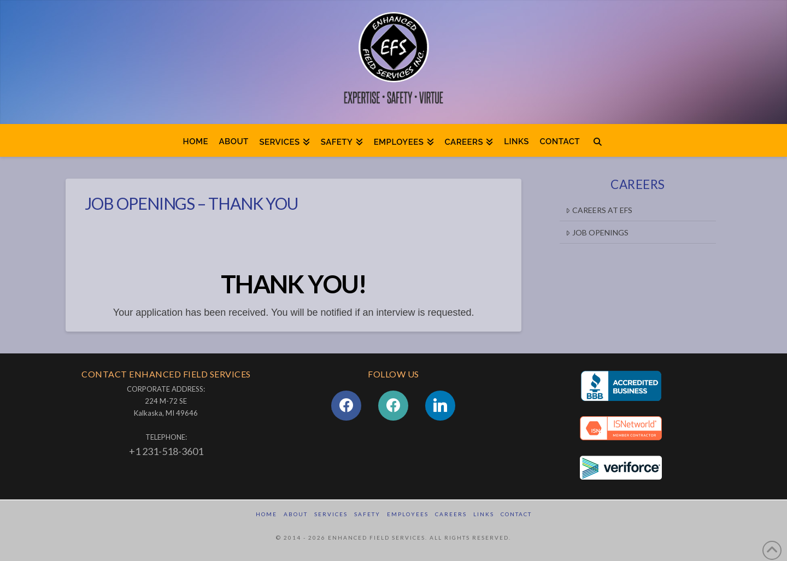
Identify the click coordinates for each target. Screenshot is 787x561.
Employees (407, 514)
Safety (367, 514)
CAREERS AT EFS (599, 210)
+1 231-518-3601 (166, 451)
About (296, 514)
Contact (516, 514)
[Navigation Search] (597, 140)
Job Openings (597, 232)
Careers (451, 514)
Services (331, 514)
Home (266, 514)
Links (483, 514)
